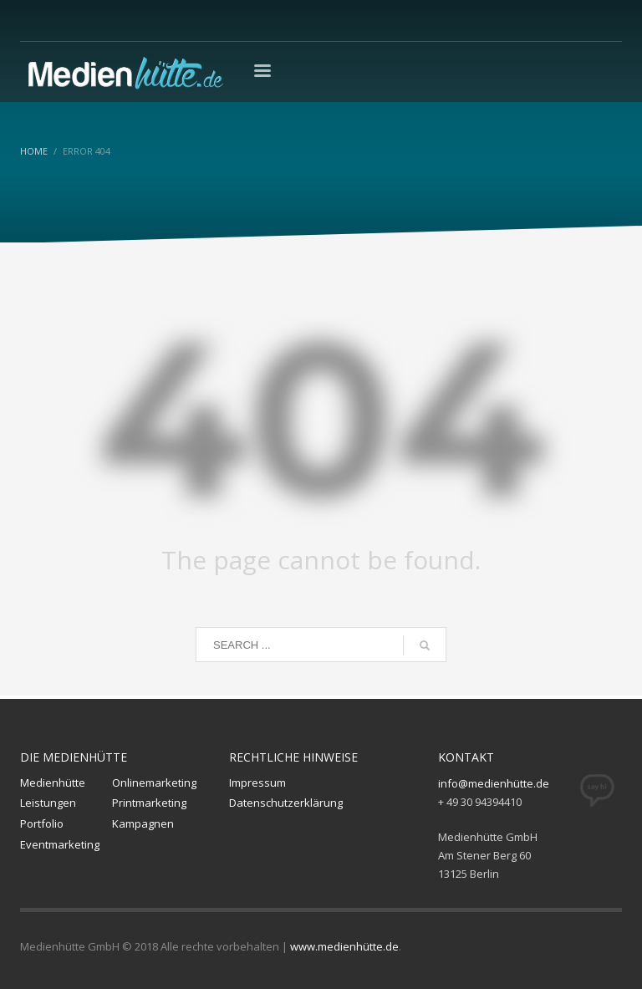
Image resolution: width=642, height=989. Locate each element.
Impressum (257, 782)
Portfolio (42, 823)
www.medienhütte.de (344, 946)
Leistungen (48, 802)
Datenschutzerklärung (286, 802)
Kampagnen (143, 823)
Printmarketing (149, 802)
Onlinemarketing (154, 782)
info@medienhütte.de (493, 783)
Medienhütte (52, 782)
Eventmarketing (59, 844)
